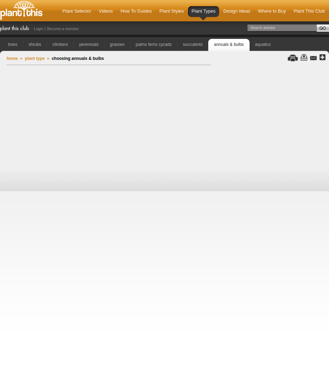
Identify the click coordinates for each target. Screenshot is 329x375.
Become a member (63, 29)
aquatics (263, 44)
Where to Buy (272, 11)
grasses (117, 44)
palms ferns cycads (154, 44)
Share (323, 57)
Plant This (21, 10)
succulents (193, 44)
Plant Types (203, 14)
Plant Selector (76, 11)
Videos (106, 11)
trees (13, 44)
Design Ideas (236, 11)
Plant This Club (309, 11)
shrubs (35, 44)
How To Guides (136, 11)
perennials (88, 44)
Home (12, 58)
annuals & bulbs (229, 44)
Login (38, 29)
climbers (60, 44)
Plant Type (35, 58)
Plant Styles (172, 11)
